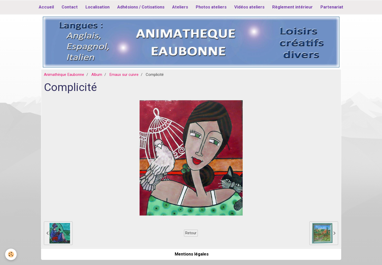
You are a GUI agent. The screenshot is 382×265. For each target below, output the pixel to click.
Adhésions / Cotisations (140, 6)
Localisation (97, 6)
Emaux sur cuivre (124, 74)
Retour (191, 233)
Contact (70, 6)
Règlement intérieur (292, 6)
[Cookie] (11, 254)
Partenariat (331, 6)
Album (96, 74)
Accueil (46, 6)
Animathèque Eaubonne (64, 74)
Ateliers (180, 6)
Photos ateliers (211, 6)
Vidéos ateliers (249, 6)
